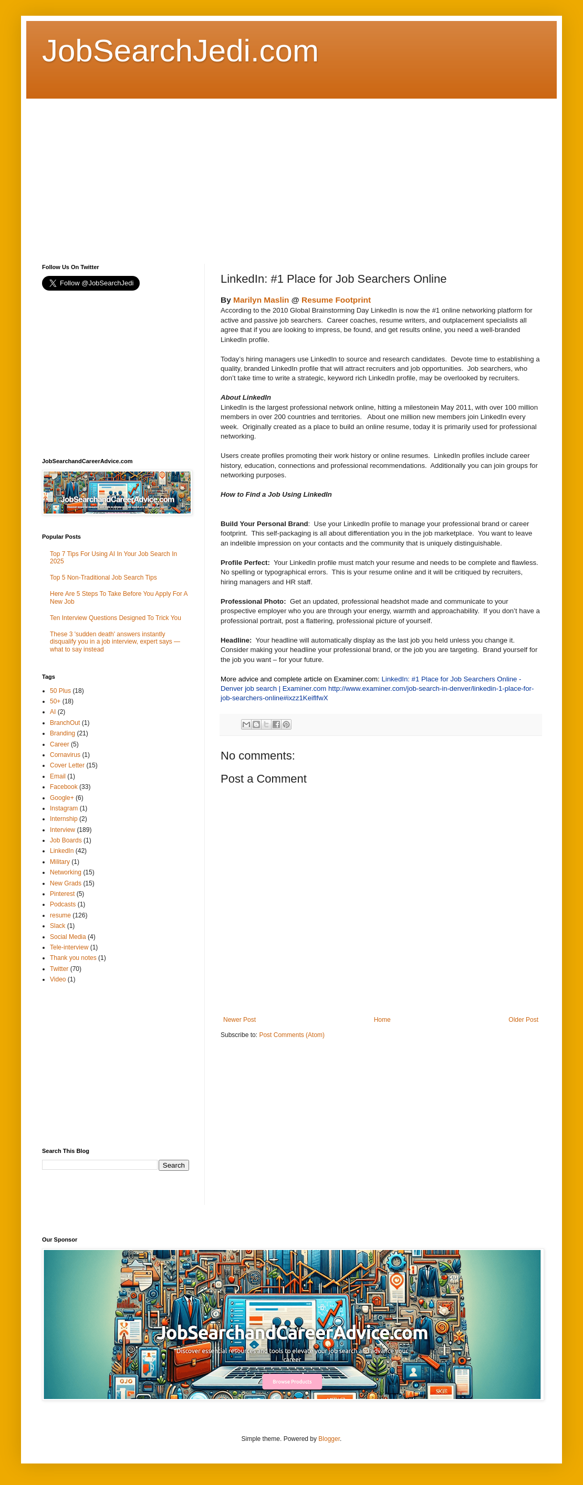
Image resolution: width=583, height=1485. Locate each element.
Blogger (329, 1439)
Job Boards (66, 840)
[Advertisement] (227, 172)
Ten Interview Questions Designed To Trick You (115, 618)
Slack (57, 926)
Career (59, 744)
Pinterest (62, 894)
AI (53, 711)
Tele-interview (69, 947)
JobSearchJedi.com (180, 50)
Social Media (68, 937)
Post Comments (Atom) (292, 1035)
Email (58, 776)
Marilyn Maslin (261, 299)
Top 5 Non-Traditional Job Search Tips (103, 577)
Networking (65, 872)
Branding (62, 733)
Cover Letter (67, 765)
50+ (55, 701)
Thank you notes (73, 957)
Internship (64, 818)
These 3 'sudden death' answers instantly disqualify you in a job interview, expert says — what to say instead (115, 642)
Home (382, 1019)
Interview (62, 830)
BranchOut (65, 723)
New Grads (65, 883)
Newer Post (239, 1019)
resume (60, 915)
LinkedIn (62, 850)
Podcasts (63, 904)
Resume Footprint (336, 299)
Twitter (59, 969)
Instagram (64, 808)
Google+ (62, 798)
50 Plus (60, 691)
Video (58, 979)
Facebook (64, 786)
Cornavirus (65, 754)
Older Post (523, 1019)
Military (60, 862)
